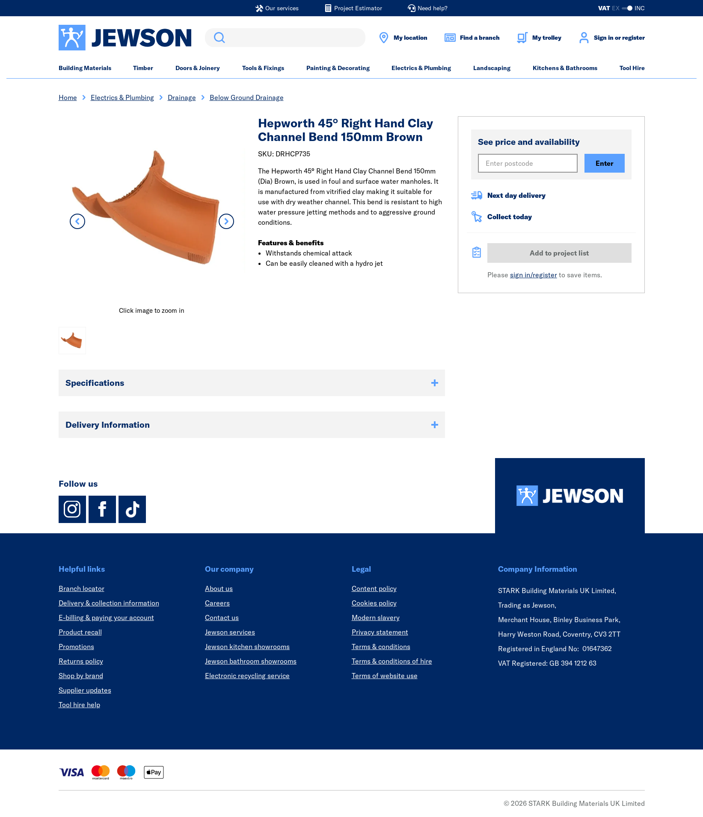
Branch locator (81, 588)
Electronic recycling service (247, 675)
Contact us (222, 617)
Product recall (80, 632)
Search (218, 37)
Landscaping (491, 68)
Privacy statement (380, 632)
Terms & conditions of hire (392, 661)
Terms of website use (385, 675)
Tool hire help (79, 704)
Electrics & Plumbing (421, 68)
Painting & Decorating (338, 68)
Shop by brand (81, 675)
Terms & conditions (381, 646)
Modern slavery (376, 617)
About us (219, 588)
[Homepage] (569, 495)
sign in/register (533, 274)
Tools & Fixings (263, 68)
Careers (217, 603)
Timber (143, 68)
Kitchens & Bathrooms (565, 68)
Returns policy (81, 661)
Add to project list (559, 253)
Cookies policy (374, 603)
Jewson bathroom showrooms (251, 661)
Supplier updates (85, 690)
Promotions (76, 646)
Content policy (374, 588)
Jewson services (230, 632)
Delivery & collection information (109, 603)
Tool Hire (632, 68)
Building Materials (85, 68)
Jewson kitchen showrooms (247, 646)
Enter (605, 163)
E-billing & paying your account (106, 617)
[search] (285, 37)
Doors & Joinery (197, 68)
